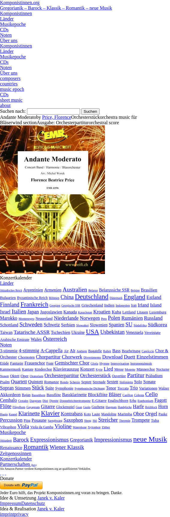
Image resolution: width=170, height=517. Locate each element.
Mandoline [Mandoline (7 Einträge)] (109, 414)
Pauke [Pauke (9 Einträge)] (163, 414)
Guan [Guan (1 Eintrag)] (79, 407)
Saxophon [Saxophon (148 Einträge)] (73, 420)
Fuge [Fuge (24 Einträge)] (50, 363)
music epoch (12, 89)
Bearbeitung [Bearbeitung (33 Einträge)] (131, 351)
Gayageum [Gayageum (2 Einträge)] (33, 407)
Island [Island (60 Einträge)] (155, 304)
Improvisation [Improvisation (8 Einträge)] (120, 363)
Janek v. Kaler (51, 497)
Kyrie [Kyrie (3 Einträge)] (99, 369)
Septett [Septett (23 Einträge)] (86, 382)
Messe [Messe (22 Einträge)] (119, 369)
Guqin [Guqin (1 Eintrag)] (86, 407)
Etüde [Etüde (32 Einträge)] (4, 363)
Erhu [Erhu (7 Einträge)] (133, 401)
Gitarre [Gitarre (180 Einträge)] (48, 406)
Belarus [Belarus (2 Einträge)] (93, 290)
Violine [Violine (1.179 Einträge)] (63, 426)
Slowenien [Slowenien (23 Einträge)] (99, 325)
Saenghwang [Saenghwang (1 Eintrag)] (55, 420)
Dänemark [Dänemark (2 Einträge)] (116, 298)
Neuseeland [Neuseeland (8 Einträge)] (43, 318)
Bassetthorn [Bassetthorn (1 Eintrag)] (38, 395)
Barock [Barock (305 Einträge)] (21, 440)
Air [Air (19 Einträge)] (66, 351)
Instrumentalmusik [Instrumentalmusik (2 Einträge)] (141, 363)
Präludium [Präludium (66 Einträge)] (154, 376)
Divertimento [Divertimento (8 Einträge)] (92, 357)
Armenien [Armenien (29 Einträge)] (52, 290)
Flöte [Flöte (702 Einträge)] (5, 406)
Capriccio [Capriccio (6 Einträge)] (148, 351)
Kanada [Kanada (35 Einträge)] (70, 311)
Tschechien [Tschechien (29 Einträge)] (60, 332)
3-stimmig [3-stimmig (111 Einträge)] (8, 350)
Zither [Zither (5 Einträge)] (106, 427)
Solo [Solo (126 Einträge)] (138, 381)
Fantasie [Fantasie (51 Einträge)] (16, 363)
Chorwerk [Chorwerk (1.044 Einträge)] (72, 357)
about (5, 105)
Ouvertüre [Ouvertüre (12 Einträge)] (119, 376)
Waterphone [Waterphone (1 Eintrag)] (80, 427)
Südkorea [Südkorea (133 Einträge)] (157, 325)
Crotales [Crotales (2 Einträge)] (23, 400)
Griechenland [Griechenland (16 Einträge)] (92, 305)
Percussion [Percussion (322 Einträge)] (11, 420)
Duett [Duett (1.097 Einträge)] (129, 357)
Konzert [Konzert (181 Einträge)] (87, 369)
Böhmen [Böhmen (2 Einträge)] (54, 298)
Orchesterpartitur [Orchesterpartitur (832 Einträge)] (61, 375)
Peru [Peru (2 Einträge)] (104, 318)
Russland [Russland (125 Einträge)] (153, 318)
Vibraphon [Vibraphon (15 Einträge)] (8, 427)
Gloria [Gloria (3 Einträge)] (94, 363)
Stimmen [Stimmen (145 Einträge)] (23, 388)
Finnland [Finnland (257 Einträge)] (9, 305)
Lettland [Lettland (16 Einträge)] (129, 312)
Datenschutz (33, 503)
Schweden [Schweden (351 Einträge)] (31, 324)
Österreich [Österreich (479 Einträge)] (55, 339)
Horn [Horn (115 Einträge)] (163, 406)
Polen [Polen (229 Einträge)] (114, 318)
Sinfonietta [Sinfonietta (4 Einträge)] (126, 382)
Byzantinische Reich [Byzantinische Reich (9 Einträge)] (32, 298)
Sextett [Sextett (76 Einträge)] (112, 382)
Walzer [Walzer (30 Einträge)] (164, 388)
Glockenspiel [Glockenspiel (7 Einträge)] (65, 407)
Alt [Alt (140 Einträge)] (73, 350)
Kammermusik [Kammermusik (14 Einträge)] (10, 369)
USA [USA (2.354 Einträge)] (92, 331)
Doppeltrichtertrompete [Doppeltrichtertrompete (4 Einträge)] (75, 400)
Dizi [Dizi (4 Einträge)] (45, 400)
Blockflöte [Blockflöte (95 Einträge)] (97, 394)
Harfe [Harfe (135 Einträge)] (138, 406)
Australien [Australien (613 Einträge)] (75, 289)
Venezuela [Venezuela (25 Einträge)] (134, 332)
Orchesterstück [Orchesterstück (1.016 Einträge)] (95, 375)
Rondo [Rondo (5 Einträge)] (64, 382)
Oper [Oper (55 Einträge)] (25, 376)
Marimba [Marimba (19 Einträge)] (125, 414)
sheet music (11, 100)
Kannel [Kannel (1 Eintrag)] (13, 414)
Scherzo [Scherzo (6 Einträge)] (75, 382)
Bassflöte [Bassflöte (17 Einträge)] (53, 394)
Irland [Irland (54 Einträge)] (143, 304)
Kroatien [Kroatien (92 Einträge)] (101, 312)
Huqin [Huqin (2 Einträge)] (4, 414)
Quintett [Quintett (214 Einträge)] (35, 381)
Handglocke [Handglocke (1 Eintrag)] (125, 407)
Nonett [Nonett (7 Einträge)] (4, 376)
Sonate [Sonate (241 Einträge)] (149, 381)
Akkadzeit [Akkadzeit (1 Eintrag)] (6, 440)
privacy (21, 514)
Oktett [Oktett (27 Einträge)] (14, 376)
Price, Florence (56, 117)
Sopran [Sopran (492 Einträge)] (7, 387)
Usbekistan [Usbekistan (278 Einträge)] (112, 332)
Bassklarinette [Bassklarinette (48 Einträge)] (74, 394)
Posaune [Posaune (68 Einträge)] (38, 420)
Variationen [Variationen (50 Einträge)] (148, 388)
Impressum (10, 503)
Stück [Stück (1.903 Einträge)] (38, 388)
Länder (6, 18)
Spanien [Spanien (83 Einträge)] (116, 324)
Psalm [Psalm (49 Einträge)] (5, 382)
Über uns (8, 40)
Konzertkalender (16, 458)
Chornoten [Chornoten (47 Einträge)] (26, 357)
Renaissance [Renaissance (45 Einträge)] (11, 447)
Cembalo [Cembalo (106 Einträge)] (8, 400)
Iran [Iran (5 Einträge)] (134, 305)
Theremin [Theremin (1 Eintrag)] (124, 420)
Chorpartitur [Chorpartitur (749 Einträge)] (48, 357)
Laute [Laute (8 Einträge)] (96, 414)
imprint (7, 514)
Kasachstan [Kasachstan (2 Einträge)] (85, 312)
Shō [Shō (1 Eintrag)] (95, 420)
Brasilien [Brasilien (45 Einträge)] (149, 290)
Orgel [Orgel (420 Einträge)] (151, 414)
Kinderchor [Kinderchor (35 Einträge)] (43, 369)
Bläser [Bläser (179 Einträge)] (115, 394)
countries (9, 83)
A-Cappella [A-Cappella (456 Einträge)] (51, 350)
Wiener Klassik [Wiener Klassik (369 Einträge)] (66, 447)
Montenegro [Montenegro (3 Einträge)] (26, 318)
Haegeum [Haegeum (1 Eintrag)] (111, 407)
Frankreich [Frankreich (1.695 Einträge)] (34, 304)
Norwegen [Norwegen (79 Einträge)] (90, 318)
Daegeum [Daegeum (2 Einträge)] (35, 400)
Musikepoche (13, 24)
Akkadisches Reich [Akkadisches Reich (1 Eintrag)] (11, 290)
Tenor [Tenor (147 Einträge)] (111, 388)
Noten (6, 35)
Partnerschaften (18, 464)
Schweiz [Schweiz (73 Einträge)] (52, 324)
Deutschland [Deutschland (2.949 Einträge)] (92, 296)
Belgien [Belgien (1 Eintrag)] (135, 290)
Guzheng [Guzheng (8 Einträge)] (97, 407)
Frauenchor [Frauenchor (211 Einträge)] (35, 363)
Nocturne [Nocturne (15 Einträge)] (162, 369)
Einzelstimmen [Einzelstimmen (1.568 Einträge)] (152, 357)
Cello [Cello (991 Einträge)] (151, 394)
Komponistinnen (16, 13)
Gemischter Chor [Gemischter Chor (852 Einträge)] (72, 363)
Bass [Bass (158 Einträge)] (116, 350)
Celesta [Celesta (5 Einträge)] (139, 395)
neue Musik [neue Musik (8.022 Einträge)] (150, 439)
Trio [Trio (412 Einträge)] (134, 387)
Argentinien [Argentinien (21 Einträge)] (33, 290)
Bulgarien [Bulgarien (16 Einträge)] (8, 297)
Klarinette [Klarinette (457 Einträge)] (29, 414)
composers (10, 78)
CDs (4, 29)
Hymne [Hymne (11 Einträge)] (104, 363)
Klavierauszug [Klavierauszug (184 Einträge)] (66, 369)
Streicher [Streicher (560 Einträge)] (108, 420)
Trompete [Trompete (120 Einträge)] (140, 420)
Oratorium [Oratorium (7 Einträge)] (36, 376)
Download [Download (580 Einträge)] (112, 357)
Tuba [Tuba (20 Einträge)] (155, 420)
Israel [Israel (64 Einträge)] (5, 311)
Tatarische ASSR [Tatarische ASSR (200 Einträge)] (32, 332)
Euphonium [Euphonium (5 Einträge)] (146, 400)
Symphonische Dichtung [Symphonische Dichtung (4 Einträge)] (90, 388)
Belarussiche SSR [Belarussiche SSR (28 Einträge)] (114, 290)
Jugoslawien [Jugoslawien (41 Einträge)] (51, 311)
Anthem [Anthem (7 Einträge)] (81, 351)
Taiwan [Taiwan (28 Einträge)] (6, 332)
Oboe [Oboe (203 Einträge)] (138, 414)
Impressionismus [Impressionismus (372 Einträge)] (113, 439)
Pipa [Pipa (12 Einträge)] (27, 420)
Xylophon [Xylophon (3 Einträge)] (94, 427)
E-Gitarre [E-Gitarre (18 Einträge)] (99, 400)
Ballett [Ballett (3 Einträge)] (107, 351)
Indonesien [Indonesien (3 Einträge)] (123, 305)
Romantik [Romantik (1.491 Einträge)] (35, 447)
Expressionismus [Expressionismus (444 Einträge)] (49, 439)
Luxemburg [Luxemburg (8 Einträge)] (157, 312)
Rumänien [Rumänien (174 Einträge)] (132, 318)
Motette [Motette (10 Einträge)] (130, 369)
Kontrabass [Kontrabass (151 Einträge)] (72, 413)
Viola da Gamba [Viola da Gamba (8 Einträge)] (41, 427)
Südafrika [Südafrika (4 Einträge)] (140, 325)
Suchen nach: (13, 111)
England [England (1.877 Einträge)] (134, 296)
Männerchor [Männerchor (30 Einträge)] (145, 369)
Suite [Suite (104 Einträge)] (49, 388)
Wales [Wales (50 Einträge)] (36, 339)
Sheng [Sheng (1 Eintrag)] (87, 420)
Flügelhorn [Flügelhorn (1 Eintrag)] (19, 407)
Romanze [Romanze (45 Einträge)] (51, 382)
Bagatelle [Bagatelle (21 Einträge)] (95, 351)
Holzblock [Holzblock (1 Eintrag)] (151, 407)
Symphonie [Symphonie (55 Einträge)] (64, 388)
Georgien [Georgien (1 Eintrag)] (54, 305)
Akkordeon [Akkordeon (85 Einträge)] (10, 394)
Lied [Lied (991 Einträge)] (108, 369)
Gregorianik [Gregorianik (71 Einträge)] (81, 439)
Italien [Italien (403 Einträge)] (19, 311)
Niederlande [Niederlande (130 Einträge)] (66, 318)
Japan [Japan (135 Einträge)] (33, 312)
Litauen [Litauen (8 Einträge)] (142, 312)
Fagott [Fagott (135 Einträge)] (160, 400)
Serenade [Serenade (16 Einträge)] (99, 382)
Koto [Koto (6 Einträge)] (87, 414)
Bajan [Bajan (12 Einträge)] (26, 395)
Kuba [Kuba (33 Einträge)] (116, 311)
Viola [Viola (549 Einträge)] (23, 426)
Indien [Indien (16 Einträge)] (109, 305)
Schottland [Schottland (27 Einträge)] (9, 324)
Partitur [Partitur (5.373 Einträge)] (136, 375)
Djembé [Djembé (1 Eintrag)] (53, 400)
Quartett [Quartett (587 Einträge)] (19, 381)
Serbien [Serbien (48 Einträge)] (68, 324)
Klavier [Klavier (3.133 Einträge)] (50, 413)
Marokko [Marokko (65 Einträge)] (8, 318)
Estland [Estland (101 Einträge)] (154, 297)
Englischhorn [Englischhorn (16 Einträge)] (118, 401)
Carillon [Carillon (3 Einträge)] (128, 395)
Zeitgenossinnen (15, 453)
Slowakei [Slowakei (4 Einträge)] (82, 325)
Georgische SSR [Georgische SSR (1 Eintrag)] (70, 305)
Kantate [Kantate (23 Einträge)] (27, 369)
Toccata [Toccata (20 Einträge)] (122, 388)
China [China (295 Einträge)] (67, 297)
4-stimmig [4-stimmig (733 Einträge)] (29, 350)
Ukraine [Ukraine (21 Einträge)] (78, 332)
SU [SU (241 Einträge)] (129, 325)
